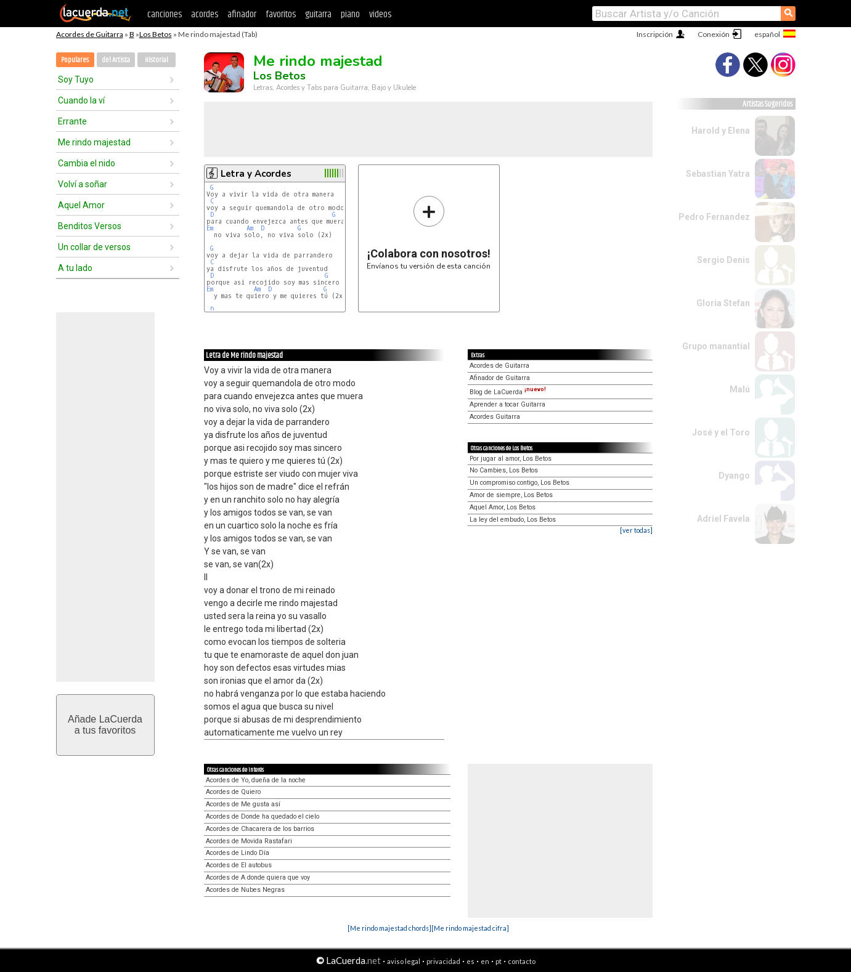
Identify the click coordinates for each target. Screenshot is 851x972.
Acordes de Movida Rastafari (249, 841)
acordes (204, 14)
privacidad (443, 961)
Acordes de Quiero (233, 792)
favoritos (281, 14)
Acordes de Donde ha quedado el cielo (262, 816)
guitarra (318, 14)
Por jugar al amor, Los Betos (511, 459)
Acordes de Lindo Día (237, 853)
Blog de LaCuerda (508, 392)
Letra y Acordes (256, 174)
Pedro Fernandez (714, 217)
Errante (72, 121)
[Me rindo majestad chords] (389, 928)
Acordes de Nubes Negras (245, 890)
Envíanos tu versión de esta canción (429, 232)
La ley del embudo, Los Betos (513, 520)
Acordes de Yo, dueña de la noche (256, 780)
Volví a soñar (82, 184)
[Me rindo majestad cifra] (470, 928)
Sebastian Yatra (718, 174)
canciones (164, 14)
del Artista (116, 60)
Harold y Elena (720, 131)
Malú (740, 389)
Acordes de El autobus (239, 865)
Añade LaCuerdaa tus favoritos (105, 724)
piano (350, 14)
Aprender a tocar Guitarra (507, 404)
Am (249, 228)
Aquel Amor (81, 205)
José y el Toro (721, 432)
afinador (241, 14)
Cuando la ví (81, 100)
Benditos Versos (89, 226)
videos (380, 14)
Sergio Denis (723, 260)
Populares (75, 60)
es (470, 961)
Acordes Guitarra (495, 417)
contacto (521, 961)
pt (498, 961)
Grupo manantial (716, 346)
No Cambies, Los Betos (504, 470)
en (485, 961)
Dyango (734, 475)
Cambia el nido (86, 163)
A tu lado (75, 268)
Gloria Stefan (723, 303)
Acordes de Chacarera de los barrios (260, 829)
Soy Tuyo (76, 79)
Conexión (714, 34)
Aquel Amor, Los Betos (502, 507)
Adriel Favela (723, 519)
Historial (156, 60)
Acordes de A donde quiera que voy (258, 877)
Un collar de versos (94, 247)
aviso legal (403, 961)
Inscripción (655, 34)
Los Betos (155, 34)
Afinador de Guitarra (500, 378)
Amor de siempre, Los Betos (511, 495)
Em (209, 228)
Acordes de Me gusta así (243, 804)
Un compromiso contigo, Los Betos (519, 483)
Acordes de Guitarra (89, 34)
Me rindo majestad (94, 142)
